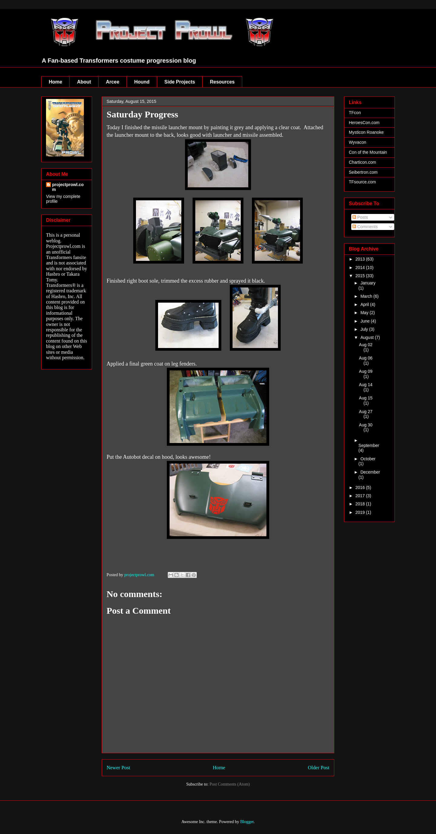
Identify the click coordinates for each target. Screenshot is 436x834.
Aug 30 (365, 424)
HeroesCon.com (364, 122)
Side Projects (179, 81)
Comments (365, 226)
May (364, 312)
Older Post (318, 767)
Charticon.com (362, 162)
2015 (360, 275)
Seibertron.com (363, 172)
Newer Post (118, 767)
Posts (360, 217)
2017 (360, 495)
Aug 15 (365, 398)
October (367, 458)
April (365, 304)
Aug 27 (365, 411)
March (366, 296)
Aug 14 (365, 384)
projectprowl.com (68, 187)
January (367, 283)
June (365, 321)
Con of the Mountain (368, 152)
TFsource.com (362, 181)
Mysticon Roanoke (366, 132)
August (367, 337)
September (368, 445)
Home (55, 81)
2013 (360, 259)
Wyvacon (357, 142)
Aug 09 (365, 371)
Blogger (246, 821)
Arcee (112, 81)
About (84, 81)
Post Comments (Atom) (230, 784)
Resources (222, 81)
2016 (360, 487)
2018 (360, 503)
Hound (142, 81)
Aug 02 (365, 344)
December (370, 472)
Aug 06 (365, 358)
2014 (360, 267)
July (364, 329)
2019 (360, 512)
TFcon (355, 112)
